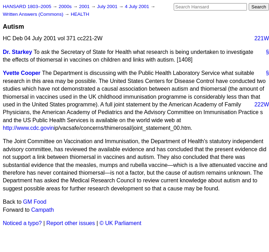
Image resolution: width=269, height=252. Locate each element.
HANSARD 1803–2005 (27, 6)
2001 (85, 6)
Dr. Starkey (17, 52)
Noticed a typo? (22, 223)
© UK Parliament (120, 223)
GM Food (35, 202)
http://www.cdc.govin (28, 128)
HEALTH (80, 14)
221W (261, 38)
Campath (42, 210)
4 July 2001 (137, 6)
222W (261, 104)
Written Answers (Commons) (34, 14)
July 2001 (108, 6)
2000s (65, 6)
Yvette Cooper (22, 73)
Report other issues (70, 223)
